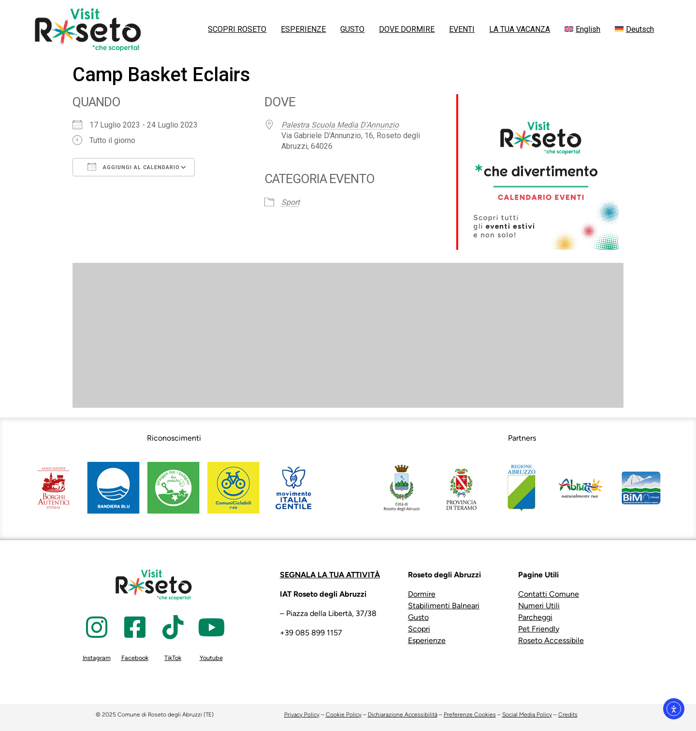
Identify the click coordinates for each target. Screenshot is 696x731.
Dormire (421, 594)
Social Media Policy (527, 714)
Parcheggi (535, 617)
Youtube (211, 657)
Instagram (97, 657)
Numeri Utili (539, 605)
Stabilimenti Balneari (443, 605)
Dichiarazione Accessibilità (402, 714)
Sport (290, 202)
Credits (568, 714)
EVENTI (462, 29)
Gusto (418, 617)
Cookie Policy (344, 714)
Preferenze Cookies (470, 714)
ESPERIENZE (303, 29)
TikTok (172, 657)
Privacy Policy (301, 714)
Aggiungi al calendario (133, 166)
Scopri (419, 628)
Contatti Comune (548, 594)
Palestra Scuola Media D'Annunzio (340, 124)
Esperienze (427, 640)
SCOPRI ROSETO (237, 29)
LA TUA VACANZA (519, 29)
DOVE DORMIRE (407, 29)
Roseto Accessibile (551, 640)
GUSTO (352, 29)
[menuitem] (582, 29)
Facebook (134, 657)
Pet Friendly (538, 628)
